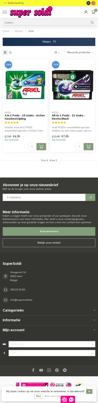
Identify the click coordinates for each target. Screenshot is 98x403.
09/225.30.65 (17, 289)
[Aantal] (32, 146)
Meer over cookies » (55, 396)
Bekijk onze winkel (49, 242)
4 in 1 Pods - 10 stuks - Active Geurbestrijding (25, 117)
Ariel (31, 31)
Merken (19, 31)
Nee (38, 396)
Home (6, 31)
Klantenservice (49, 231)
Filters (49, 41)
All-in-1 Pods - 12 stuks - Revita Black (68, 117)
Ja (89, 391)
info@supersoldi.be (21, 300)
